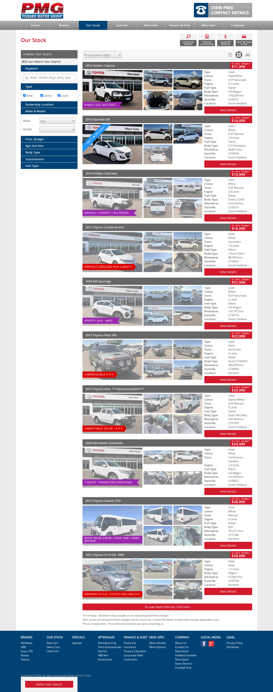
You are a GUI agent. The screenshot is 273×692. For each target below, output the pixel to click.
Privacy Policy (234, 643)
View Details (228, 110)
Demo (46, 96)
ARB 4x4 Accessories (105, 657)
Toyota (25, 659)
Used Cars (53, 651)
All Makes (26, 643)
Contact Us (181, 647)
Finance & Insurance (130, 645)
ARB (23, 647)
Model (27, 129)
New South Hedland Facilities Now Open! (186, 655)
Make (27, 121)
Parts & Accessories (109, 647)
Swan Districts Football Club (183, 666)
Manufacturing (107, 643)
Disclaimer (232, 647)
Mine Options (157, 647)
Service (102, 651)
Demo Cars (53, 647)
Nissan (25, 655)
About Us (180, 643)
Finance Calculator (135, 651)
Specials (77, 643)
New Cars (52, 643)
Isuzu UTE (27, 651)
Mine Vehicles (157, 643)
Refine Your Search (37, 54)
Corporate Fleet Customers (133, 657)
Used (63, 96)
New (28, 96)
